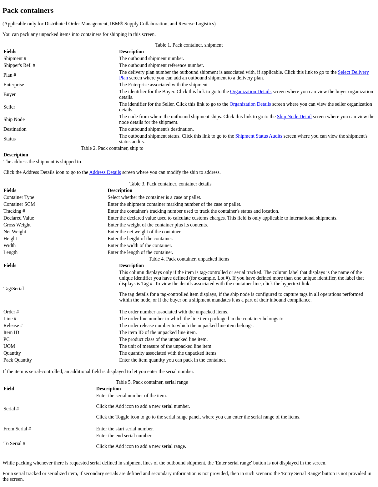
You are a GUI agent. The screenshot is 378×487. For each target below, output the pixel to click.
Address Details (105, 172)
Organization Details (251, 91)
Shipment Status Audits (258, 136)
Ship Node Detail (294, 116)
